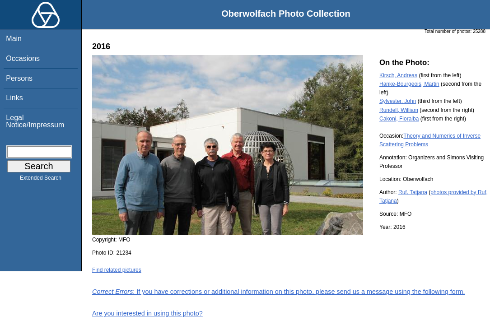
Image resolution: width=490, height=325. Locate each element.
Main (14, 38)
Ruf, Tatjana (412, 192)
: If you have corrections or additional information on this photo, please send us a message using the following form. (278, 291)
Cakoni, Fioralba (399, 119)
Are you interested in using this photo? (147, 313)
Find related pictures (116, 270)
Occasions (23, 58)
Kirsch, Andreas (398, 75)
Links (14, 98)
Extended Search (40, 179)
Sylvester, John (397, 101)
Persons (19, 78)
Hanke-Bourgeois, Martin (409, 84)
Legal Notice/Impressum (35, 121)
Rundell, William (398, 110)
